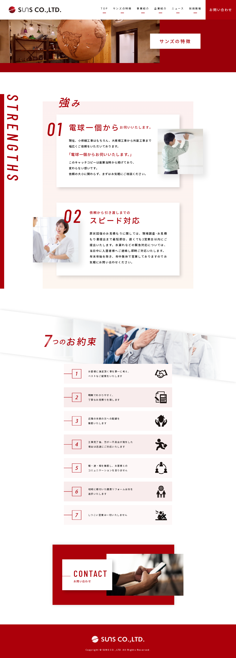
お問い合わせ (220, 9)
